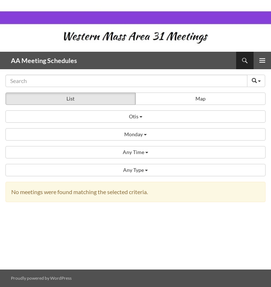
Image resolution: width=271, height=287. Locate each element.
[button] (135, 116)
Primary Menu (262, 60)
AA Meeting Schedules (44, 60)
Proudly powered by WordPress (41, 278)
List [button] (70, 98)
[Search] (126, 81)
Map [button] (200, 98)
